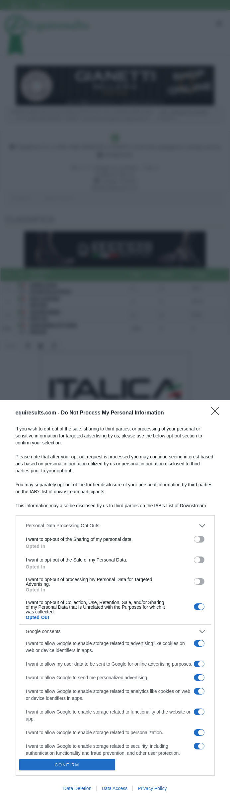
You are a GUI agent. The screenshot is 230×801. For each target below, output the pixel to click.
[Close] (217, 413)
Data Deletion (77, 788)
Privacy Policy (152, 788)
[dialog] (115, 600)
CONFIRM (67, 764)
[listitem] (115, 525)
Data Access (114, 788)
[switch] (199, 539)
